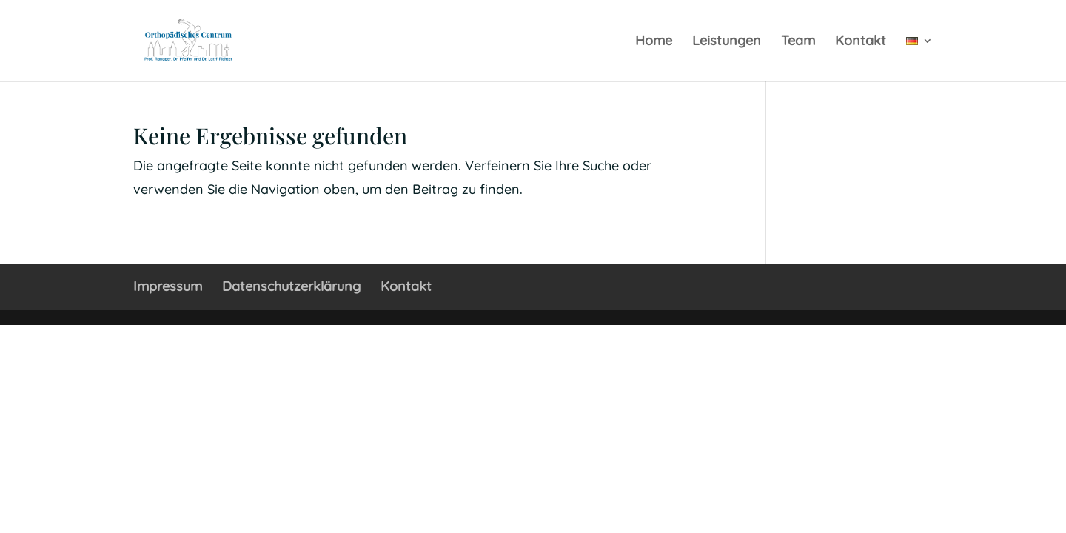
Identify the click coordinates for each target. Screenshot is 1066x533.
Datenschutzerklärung (291, 286)
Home (653, 42)
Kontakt (860, 42)
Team (798, 42)
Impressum (167, 286)
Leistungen (726, 42)
